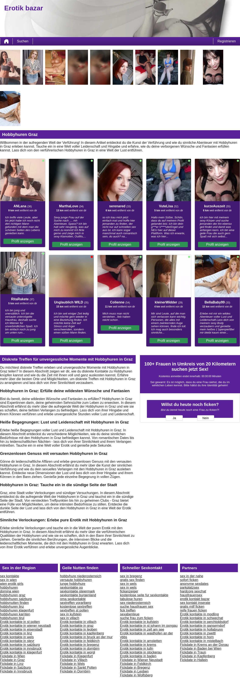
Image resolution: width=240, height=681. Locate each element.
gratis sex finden (132, 580)
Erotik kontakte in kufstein (139, 622)
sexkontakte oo (71, 587)
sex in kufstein (70, 614)
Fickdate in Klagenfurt (76, 656)
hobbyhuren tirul (12, 618)
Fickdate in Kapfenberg (197, 656)
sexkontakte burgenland (78, 595)
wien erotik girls (11, 583)
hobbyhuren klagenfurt (17, 610)
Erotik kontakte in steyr (17, 641)
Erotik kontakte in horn (197, 637)
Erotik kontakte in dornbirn (79, 648)
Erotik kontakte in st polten (20, 622)
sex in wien (8, 580)
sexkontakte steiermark (77, 591)
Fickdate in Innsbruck (16, 671)
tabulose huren (131, 599)
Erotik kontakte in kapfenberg (82, 633)
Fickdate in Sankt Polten (78, 667)
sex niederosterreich (135, 603)
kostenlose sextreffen (76, 606)
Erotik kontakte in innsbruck (21, 648)
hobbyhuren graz (12, 595)
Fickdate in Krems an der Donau (204, 644)
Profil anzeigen (22, 241)
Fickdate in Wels (72, 664)
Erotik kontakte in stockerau (141, 652)
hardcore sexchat (193, 591)
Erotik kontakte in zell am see (142, 629)
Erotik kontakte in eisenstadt (21, 629)
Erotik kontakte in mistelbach (201, 641)
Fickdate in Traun (193, 652)
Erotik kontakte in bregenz (79, 644)
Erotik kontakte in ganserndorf (202, 625)
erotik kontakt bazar (195, 599)
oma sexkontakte (73, 599)
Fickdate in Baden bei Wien (200, 648)
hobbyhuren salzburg (16, 599)
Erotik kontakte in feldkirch (80, 641)
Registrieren (227, 41)
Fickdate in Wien (12, 656)
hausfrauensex (191, 595)
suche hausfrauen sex (136, 606)
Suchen (22, 41)
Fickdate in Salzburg (15, 667)
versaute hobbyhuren (76, 580)
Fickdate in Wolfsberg (136, 675)
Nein (205, 418)
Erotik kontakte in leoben (78, 629)
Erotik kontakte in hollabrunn (201, 629)
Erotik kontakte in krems (138, 644)
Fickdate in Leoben (134, 671)
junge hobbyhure (72, 583)
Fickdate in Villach (73, 660)
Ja (174, 418)
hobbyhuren (9, 587)
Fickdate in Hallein (194, 660)
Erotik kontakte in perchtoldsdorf (204, 622)
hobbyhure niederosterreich (80, 576)
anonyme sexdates (194, 583)
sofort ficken (189, 580)
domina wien (9, 591)
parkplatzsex (189, 587)
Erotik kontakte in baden (138, 656)
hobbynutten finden (14, 603)
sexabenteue (130, 614)
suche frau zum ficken (136, 618)
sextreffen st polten (74, 610)
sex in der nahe (191, 576)
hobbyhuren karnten (15, 614)
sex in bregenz (131, 576)
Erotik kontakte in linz (16, 633)
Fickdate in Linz (12, 664)
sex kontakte (9, 576)
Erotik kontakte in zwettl (198, 633)
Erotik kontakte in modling (199, 614)
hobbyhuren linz (12, 606)
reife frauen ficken (193, 610)
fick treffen (128, 610)
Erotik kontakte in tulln (136, 648)
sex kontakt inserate (195, 603)
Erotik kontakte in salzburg (20, 644)
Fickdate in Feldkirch (135, 664)
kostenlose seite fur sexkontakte (144, 595)
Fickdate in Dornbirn (75, 671)
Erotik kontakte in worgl (77, 652)
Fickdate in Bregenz (135, 667)
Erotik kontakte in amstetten (141, 641)
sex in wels (128, 583)
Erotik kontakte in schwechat (201, 618)
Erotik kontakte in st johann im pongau (148, 625)
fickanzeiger (129, 591)
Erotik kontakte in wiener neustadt (25, 625)
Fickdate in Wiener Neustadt (141, 660)
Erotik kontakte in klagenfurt (21, 652)
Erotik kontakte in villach (78, 622)
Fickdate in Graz (12, 660)
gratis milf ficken (192, 606)
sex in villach (69, 618)
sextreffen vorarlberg (75, 603)
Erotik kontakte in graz (76, 625)
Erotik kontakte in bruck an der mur (86, 637)
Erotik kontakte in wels (17, 637)
